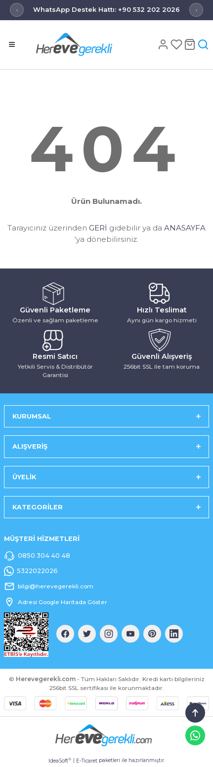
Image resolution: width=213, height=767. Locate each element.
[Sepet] (190, 44)
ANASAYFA (185, 227)
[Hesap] (163, 44)
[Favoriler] (177, 44)
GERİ (98, 227)
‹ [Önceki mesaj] (17, 10)
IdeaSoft (59, 760)
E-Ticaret (86, 761)
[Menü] (12, 44)
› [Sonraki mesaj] (196, 10)
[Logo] (90, 44)
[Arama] (203, 44)
